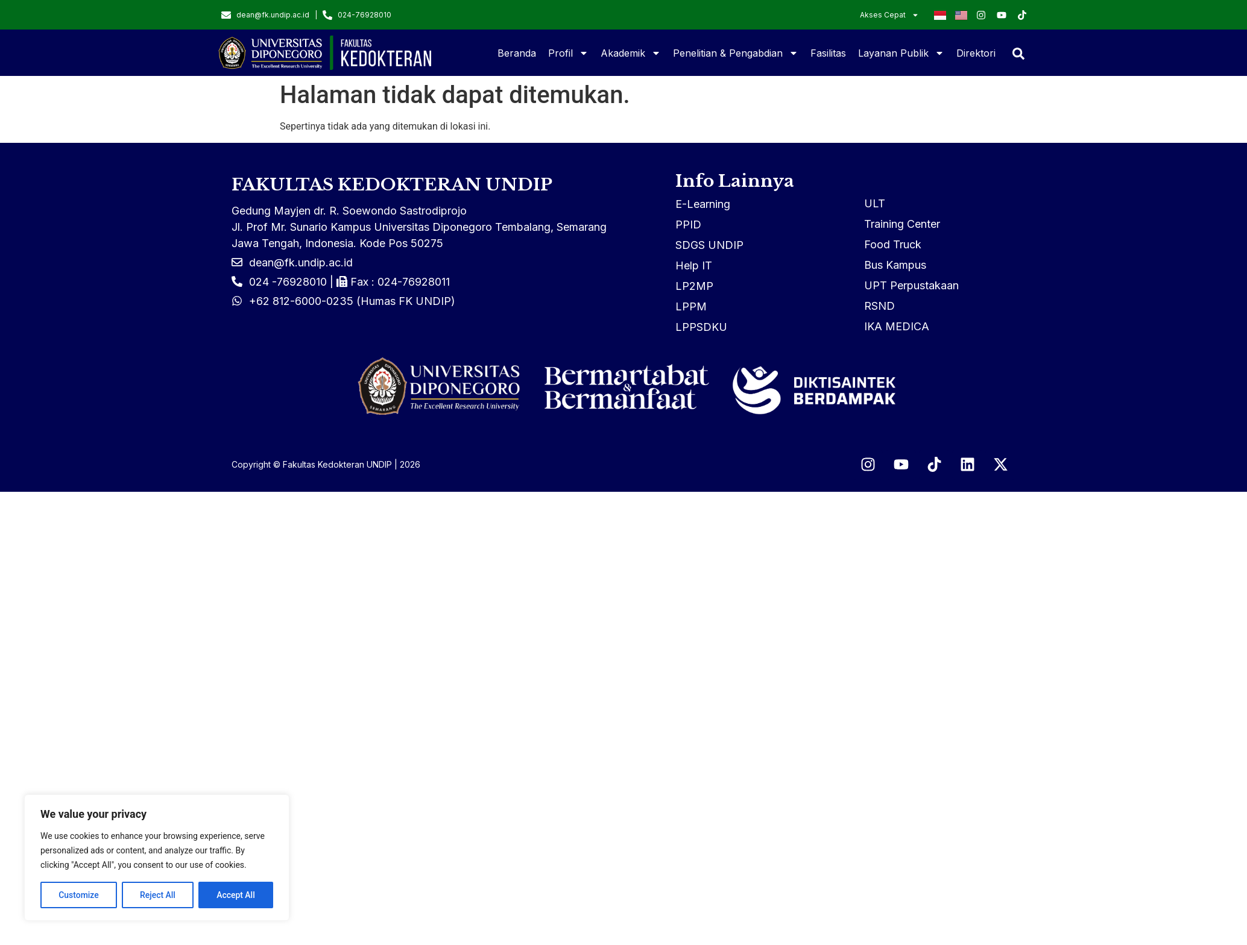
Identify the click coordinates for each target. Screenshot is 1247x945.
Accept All (235, 895)
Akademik (631, 53)
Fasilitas (828, 53)
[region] (156, 857)
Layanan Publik (901, 53)
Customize (78, 895)
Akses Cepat (889, 15)
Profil (568, 53)
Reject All (157, 895)
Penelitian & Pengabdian (735, 53)
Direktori (976, 53)
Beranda (516, 53)
